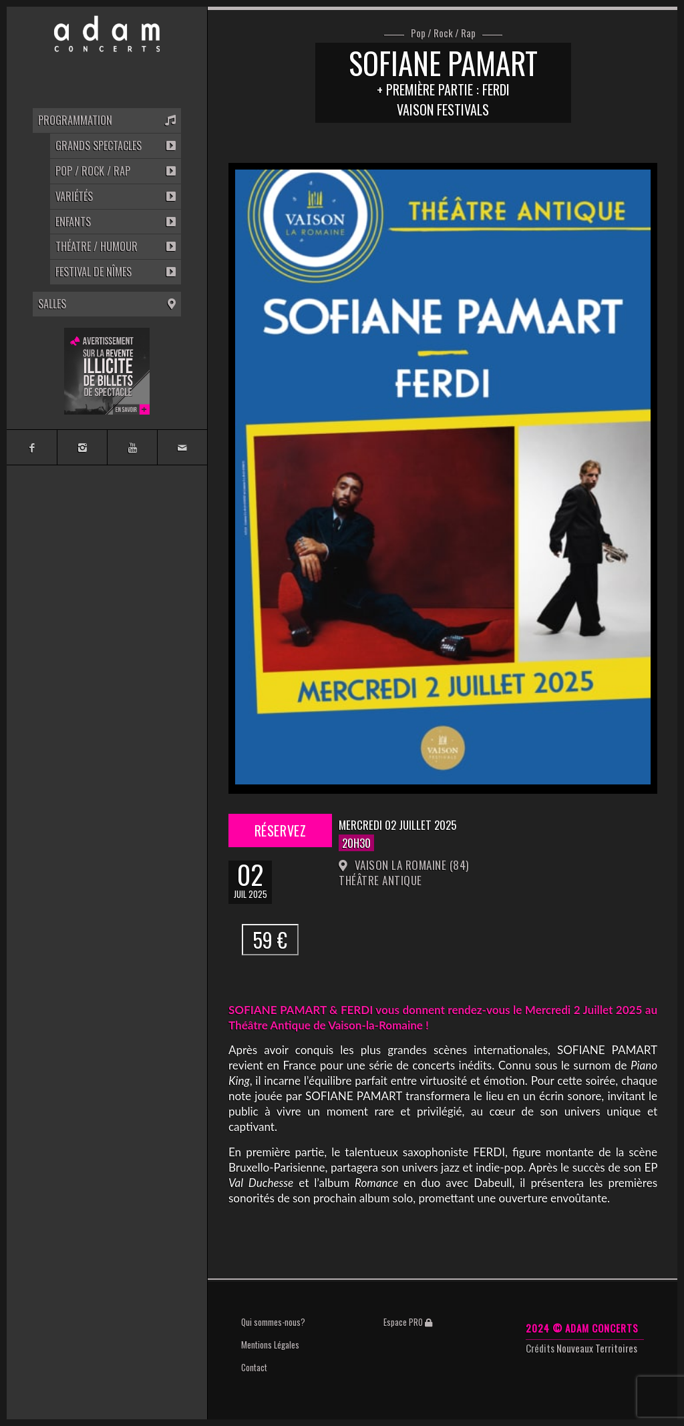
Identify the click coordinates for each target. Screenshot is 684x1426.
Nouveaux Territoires (596, 1348)
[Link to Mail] (182, 447)
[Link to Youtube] (132, 447)
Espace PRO (407, 1322)
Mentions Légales (270, 1344)
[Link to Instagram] (82, 447)
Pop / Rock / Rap (443, 33)
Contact (254, 1367)
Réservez (280, 830)
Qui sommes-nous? (273, 1322)
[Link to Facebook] (32, 447)
